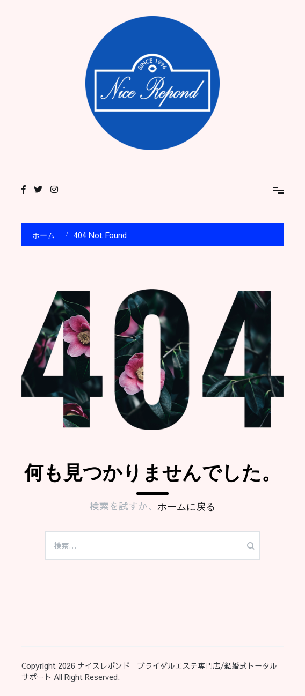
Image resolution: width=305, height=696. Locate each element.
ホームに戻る (186, 506)
